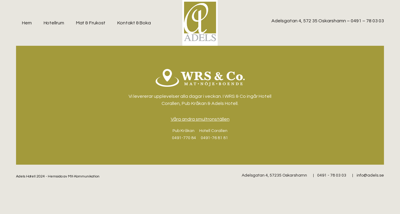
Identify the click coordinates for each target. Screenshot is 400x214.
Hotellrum (54, 23)
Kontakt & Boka (134, 23)
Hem (27, 23)
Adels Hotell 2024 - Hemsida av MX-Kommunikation (57, 176)
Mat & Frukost (91, 23)
